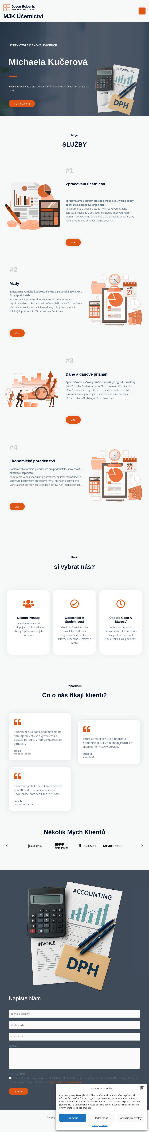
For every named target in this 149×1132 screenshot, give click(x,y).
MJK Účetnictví (23, 16)
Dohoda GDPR (18, 1074)
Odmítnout (101, 1118)
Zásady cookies (100, 1125)
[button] (142, 1088)
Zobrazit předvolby (130, 1118)
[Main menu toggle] (142, 11)
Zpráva (13, 1046)
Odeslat (18, 1091)
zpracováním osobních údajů (65, 1082)
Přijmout (73, 1118)
